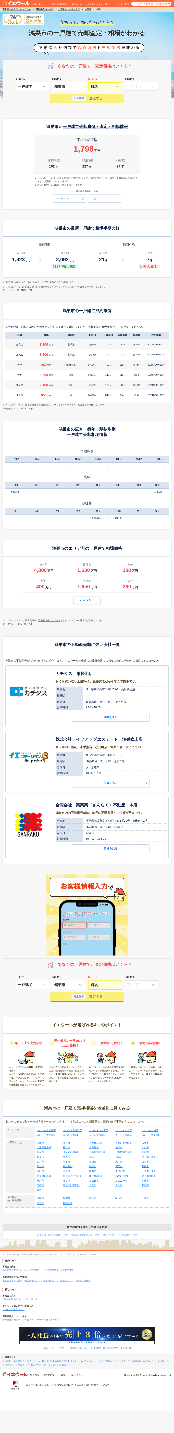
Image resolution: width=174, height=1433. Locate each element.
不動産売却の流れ (59, 4)
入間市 (145, 1142)
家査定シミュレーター (98, 4)
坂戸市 (40, 1161)
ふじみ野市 (121, 1180)
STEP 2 (56, 78)
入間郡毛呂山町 (123, 1142)
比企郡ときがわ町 (72, 1175)
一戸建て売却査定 (50, 1270)
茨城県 (40, 1198)
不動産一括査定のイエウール (17, 9)
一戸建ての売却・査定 (69, 9)
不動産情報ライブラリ (49, 287)
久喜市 (40, 1157)
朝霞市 (66, 1142)
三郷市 (40, 1185)
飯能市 (92, 1171)
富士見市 (94, 1180)
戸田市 (118, 1166)
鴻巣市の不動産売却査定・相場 (52, 1235)
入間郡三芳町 (96, 1142)
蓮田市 (40, 1171)
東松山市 (120, 1171)
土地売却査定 (66, 1270)
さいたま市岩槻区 (46, 1130)
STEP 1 (20, 78)
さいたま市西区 (71, 1135)
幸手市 (66, 1161)
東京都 (40, 1203)
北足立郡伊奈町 (71, 1152)
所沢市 (92, 1166)
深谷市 (66, 1180)
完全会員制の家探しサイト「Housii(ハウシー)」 (73, 1361)
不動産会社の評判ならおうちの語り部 (150, 1361)
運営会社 (126, 1348)
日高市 (40, 1180)
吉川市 (118, 1185)
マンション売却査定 (29, 1270)
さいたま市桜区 (150, 1130)
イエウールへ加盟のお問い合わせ (74, 1348)
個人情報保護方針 (112, 1348)
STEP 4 (129, 78)
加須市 (118, 1147)
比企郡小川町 (149, 1171)
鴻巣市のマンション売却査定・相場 (119, 1235)
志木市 (118, 1161)
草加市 (40, 1166)
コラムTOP (77, 4)
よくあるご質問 (121, 4)
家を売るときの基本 (12, 1280)
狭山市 (92, 1161)
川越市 (40, 1152)
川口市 (145, 1147)
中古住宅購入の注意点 (48, 1320)
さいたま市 (13, 1130)
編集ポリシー (49, 1348)
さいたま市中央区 (46, 1135)
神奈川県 (67, 1203)
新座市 (145, 1166)
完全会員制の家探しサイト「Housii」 (21, 1299)
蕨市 (39, 1190)
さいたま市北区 (123, 1130)
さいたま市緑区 (97, 1135)
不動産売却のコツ (33, 1280)
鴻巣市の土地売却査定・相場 (85, 1235)
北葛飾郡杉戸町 (97, 1152)
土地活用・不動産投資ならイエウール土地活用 (26, 1361)
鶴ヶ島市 (67, 1166)
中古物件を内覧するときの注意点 (19, 1320)
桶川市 (66, 1147)
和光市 (145, 1185)
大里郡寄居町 (44, 1147)
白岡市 (145, 1161)
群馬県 (92, 1198)
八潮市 (92, 1185)
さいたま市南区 (123, 1135)
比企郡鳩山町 (96, 1175)
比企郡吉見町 (122, 1175)
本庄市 (145, 1180)
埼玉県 (88, 9)
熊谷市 (66, 1157)
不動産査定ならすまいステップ (114, 1361)
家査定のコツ (66, 1280)
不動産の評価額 (83, 1280)
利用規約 (97, 1348)
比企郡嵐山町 (149, 1175)
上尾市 (40, 1142)
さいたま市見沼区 (151, 1135)
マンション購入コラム (13, 1309)
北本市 (145, 1152)
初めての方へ (39, 4)
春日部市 (94, 1147)
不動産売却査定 (10, 1270)
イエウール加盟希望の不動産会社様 (150, 3)
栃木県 (66, 1198)
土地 (105, 198)
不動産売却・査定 (44, 9)
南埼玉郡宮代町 (71, 1185)
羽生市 (66, 1171)
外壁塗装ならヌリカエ (13, 1364)
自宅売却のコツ (51, 1280)
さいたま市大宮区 (98, 1130)
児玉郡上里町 (149, 1157)
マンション (70, 198)
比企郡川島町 (44, 1175)
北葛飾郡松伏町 (123, 1152)
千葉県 (145, 1198)
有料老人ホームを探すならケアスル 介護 (46, 1364)
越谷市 (118, 1157)
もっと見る (87, 600)
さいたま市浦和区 (72, 1130)
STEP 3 (92, 78)
